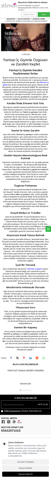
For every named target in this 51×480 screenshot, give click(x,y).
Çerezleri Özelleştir (25, 462)
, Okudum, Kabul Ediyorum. (21, 411)
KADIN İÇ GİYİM (39, 19)
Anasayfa (10, 19)
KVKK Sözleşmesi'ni (12, 411)
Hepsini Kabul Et (25, 474)
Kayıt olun (43, 404)
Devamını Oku (25, 383)
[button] (20, 390)
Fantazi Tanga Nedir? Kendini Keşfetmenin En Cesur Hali (26, 370)
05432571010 (11, 430)
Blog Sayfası (24, 19)
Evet (44, 14)
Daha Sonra (29, 14)
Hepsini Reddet (25, 468)
